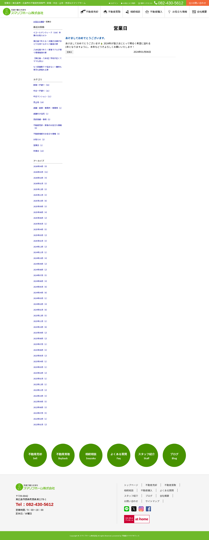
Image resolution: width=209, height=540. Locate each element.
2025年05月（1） (40, 223)
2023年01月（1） (40, 378)
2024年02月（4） (40, 304)
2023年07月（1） (40, 344)
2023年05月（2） (40, 355)
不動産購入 (156, 11)
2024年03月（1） (40, 298)
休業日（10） (39, 150)
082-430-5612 (168, 3)
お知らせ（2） (39, 139)
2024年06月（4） (40, 281)
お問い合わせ (197, 3)
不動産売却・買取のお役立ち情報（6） (47, 126)
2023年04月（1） (40, 361)
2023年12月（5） (40, 315)
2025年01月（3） (40, 240)
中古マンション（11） (42, 96)
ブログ (148, 495)
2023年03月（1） (40, 367)
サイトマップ (152, 501)
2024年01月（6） (40, 309)
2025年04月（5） (40, 229)
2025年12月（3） (40, 189)
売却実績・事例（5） (42, 119)
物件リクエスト (145, 3)
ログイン (113, 3)
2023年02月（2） (40, 372)
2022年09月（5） (40, 401)
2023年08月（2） (40, 338)
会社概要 (202, 11)
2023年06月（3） (40, 350)
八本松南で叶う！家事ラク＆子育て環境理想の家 (47, 51)
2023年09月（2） (40, 332)
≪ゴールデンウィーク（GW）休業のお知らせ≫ (47, 34)
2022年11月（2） (40, 390)
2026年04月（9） (40, 166)
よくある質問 (167, 490)
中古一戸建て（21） (42, 90)
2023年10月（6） (40, 327)
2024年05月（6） (40, 286)
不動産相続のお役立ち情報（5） (47, 133)
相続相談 (135, 11)
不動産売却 (92, 11)
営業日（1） (38, 145)
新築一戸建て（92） (42, 85)
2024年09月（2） (40, 263)
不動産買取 (114, 11)
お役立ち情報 (179, 11)
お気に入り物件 (128, 3)
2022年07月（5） (40, 413)
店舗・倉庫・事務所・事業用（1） (47, 107)
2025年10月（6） (40, 200)
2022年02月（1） (40, 418)
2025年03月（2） (40, 235)
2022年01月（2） (40, 424)
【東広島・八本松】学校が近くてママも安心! (47, 59)
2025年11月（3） (40, 195)
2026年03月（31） (41, 172)
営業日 (69, 52)
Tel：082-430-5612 (35, 504)
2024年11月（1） (40, 252)
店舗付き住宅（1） (41, 113)
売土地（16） (39, 102)
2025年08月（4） (40, 212)
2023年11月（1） (40, 321)
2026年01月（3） (40, 183)
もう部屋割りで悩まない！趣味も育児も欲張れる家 (47, 68)
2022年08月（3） (40, 407)
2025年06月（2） (40, 217)
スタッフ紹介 (131, 495)
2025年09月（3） (40, 206)
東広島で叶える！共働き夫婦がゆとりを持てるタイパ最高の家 (47, 42)
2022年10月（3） (40, 395)
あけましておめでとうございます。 (86, 38)
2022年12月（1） (40, 384)
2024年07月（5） (40, 275)
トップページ (131, 485)
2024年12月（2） (40, 246)
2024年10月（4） (40, 258)
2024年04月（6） (40, 292)
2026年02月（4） (40, 177)
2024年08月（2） (40, 269)
